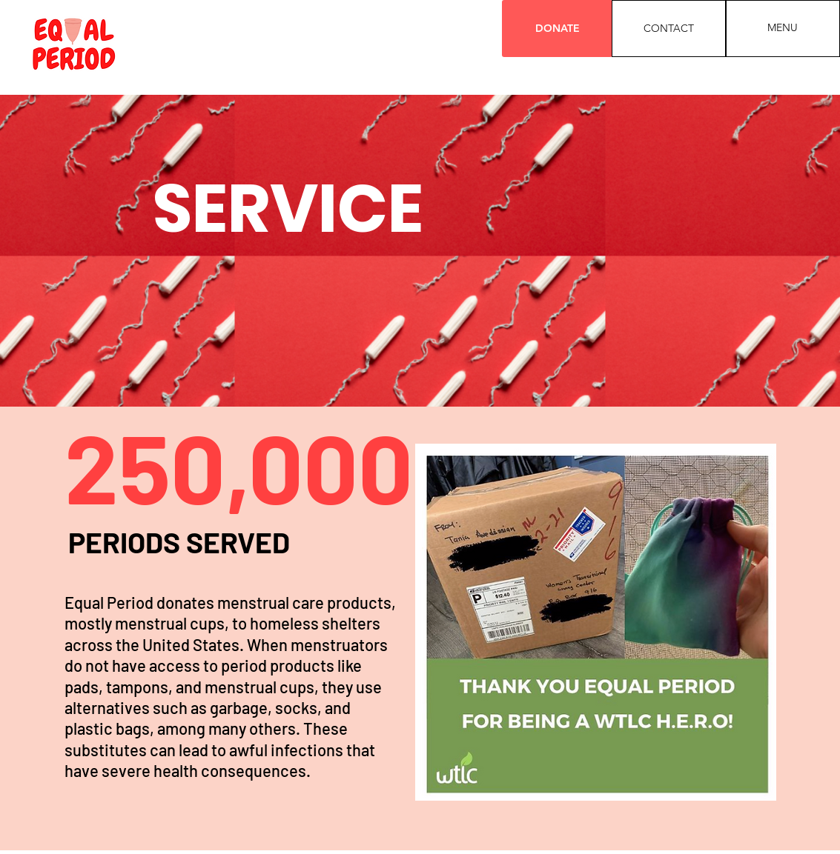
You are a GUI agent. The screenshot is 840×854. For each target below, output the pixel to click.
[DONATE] (557, 28)
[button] (782, 28)
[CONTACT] (669, 28)
